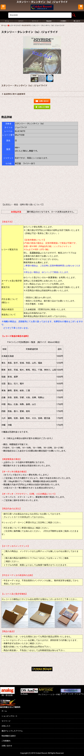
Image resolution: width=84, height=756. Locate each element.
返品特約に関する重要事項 (13, 94)
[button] (3, 7)
